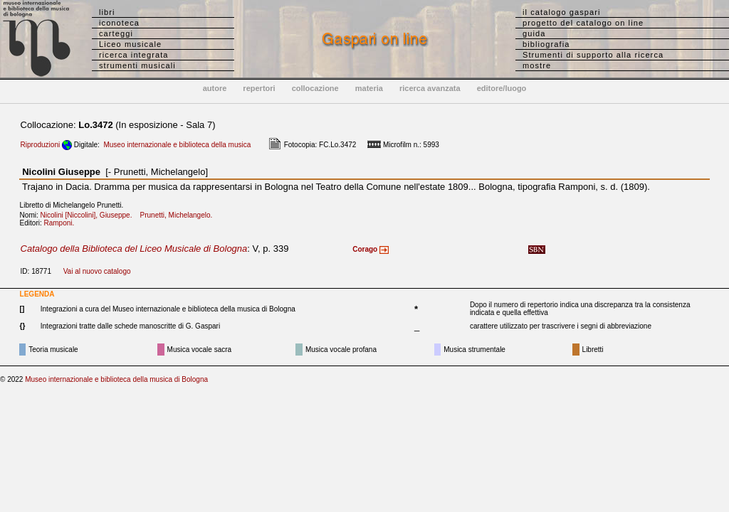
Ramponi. (62, 223)
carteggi (116, 33)
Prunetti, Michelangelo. (179, 215)
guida (534, 33)
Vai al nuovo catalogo (97, 271)
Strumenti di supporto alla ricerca (593, 54)
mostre (537, 65)
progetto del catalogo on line (583, 22)
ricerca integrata (134, 54)
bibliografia (546, 44)
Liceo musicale (130, 44)
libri (107, 12)
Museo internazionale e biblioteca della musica (177, 145)
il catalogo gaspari (562, 12)
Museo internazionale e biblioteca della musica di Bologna (116, 379)
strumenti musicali (137, 65)
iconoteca (119, 22)
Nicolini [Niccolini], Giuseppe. (89, 215)
